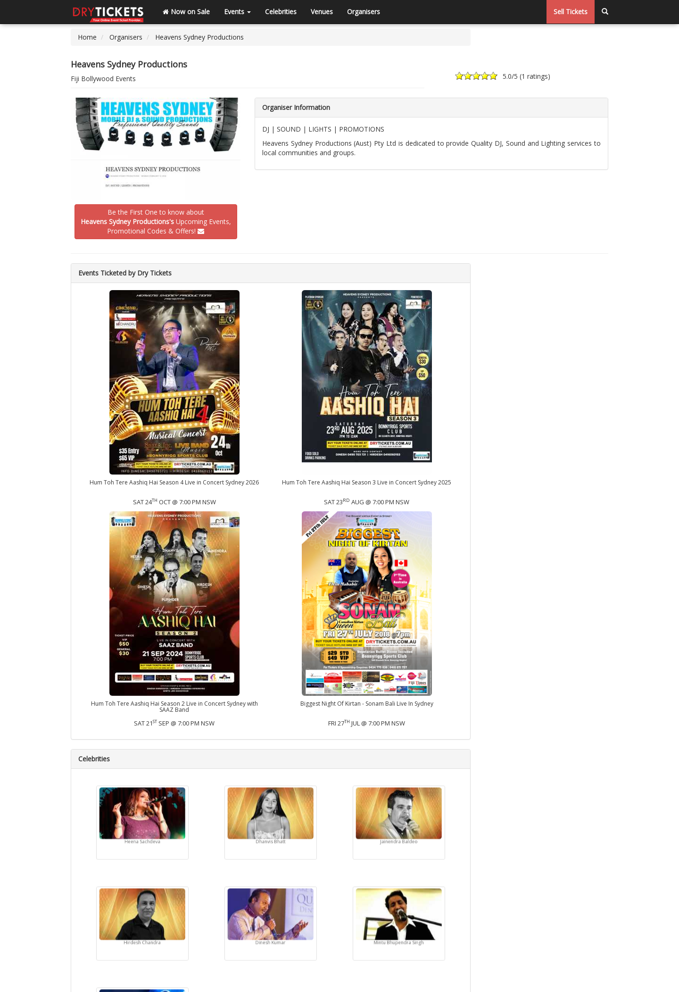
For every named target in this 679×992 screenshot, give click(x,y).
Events (237, 11)
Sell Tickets (571, 11)
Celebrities (281, 11)
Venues (322, 11)
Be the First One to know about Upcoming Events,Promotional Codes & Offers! (156, 221)
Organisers (363, 11)
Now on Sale (186, 11)
